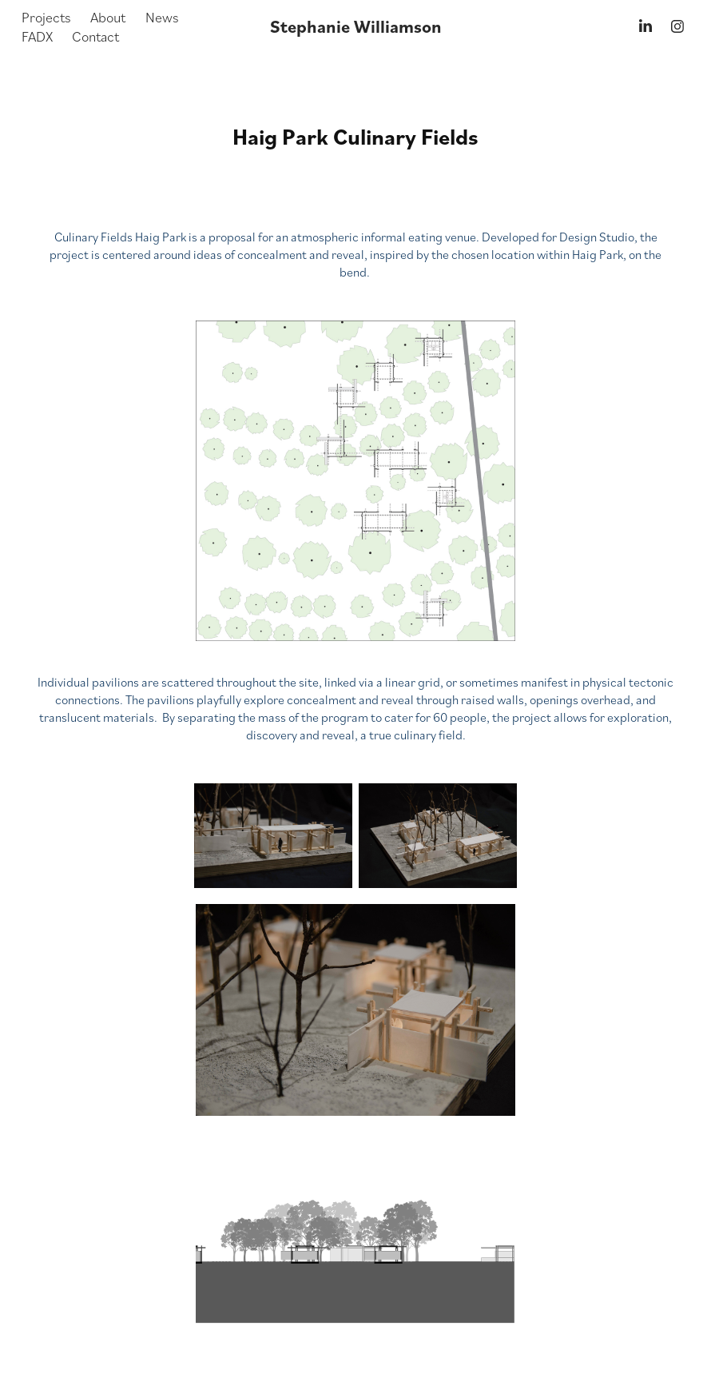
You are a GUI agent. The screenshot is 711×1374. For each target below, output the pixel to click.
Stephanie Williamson (356, 26)
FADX (37, 36)
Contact (95, 36)
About (107, 17)
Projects (46, 17)
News (162, 17)
